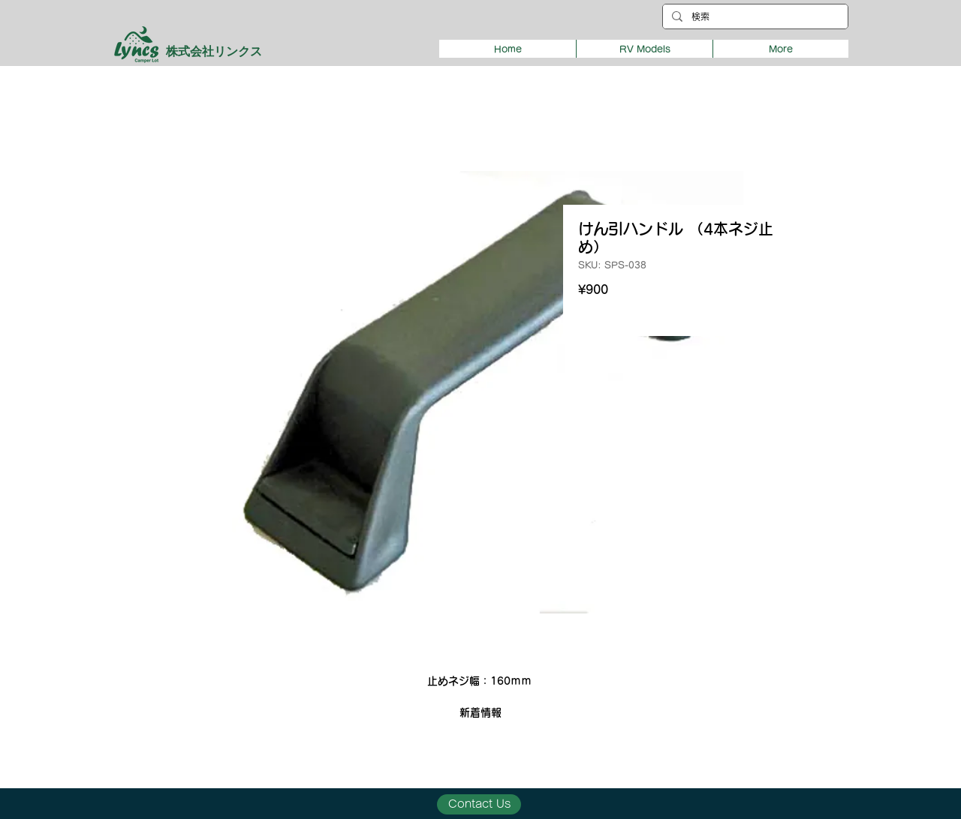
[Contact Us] (479, 804)
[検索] (753, 16)
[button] (644, 49)
